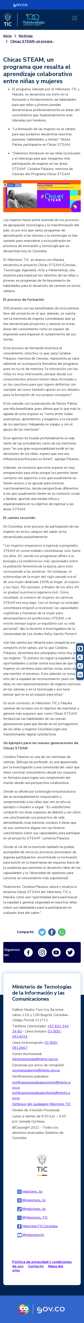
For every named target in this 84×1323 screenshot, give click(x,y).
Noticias (26, 36)
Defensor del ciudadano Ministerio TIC (41, 1104)
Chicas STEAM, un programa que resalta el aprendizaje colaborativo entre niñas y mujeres (34, 41)
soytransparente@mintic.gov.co (36, 1070)
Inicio (7, 36)
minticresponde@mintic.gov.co (35, 1059)
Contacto (36, 1266)
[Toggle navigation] (75, 18)
